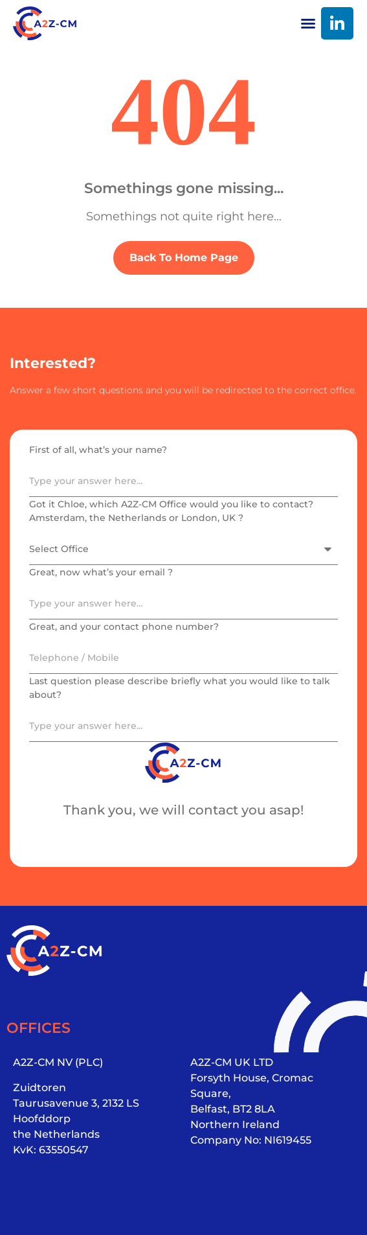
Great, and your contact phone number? (124, 626)
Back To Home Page (183, 257)
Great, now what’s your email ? (101, 572)
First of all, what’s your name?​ (98, 450)
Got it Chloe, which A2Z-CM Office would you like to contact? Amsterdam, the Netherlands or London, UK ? (171, 511)
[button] (308, 23)
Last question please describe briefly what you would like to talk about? (179, 687)
